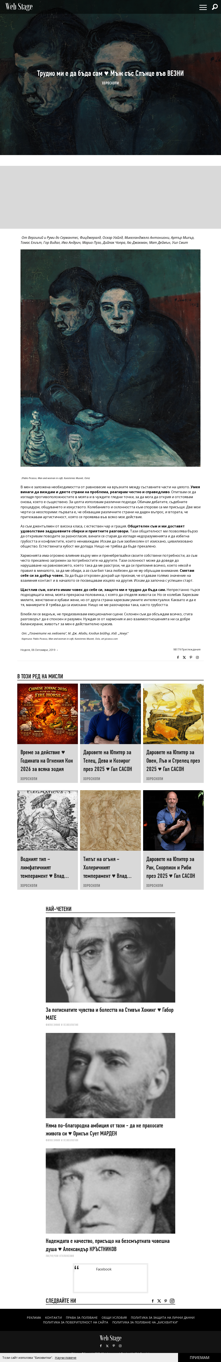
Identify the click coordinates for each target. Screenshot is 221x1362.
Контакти (53, 1317)
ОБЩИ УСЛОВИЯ (114, 1317)
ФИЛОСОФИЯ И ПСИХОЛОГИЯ (62, 1024)
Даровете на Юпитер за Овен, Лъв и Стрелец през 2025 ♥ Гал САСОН (173, 761)
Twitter (184, 657)
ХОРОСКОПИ (110, 83)
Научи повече (65, 1357)
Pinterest (113, 1346)
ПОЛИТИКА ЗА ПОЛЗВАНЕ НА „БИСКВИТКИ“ (145, 1322)
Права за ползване (81, 1317)
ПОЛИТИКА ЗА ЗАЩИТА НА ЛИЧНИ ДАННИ (163, 1317)
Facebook (178, 657)
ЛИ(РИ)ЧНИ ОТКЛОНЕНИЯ (60, 1256)
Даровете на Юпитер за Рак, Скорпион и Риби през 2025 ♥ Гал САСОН (170, 867)
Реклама (34, 1317)
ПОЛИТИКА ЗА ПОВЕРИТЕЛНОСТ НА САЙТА (75, 1322)
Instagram (197, 657)
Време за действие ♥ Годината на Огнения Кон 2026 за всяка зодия (47, 761)
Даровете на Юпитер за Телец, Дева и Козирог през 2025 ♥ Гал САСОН (107, 761)
